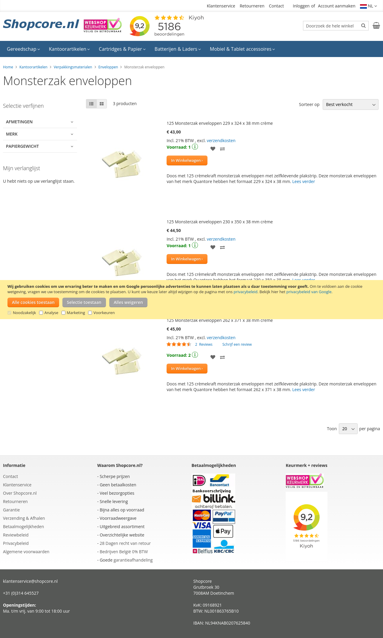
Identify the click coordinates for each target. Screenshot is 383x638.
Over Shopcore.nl (20, 493)
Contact (276, 6)
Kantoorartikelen (33, 67)
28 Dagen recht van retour (125, 543)
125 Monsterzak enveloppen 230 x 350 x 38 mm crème (220, 222)
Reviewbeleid (16, 535)
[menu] (191, 49)
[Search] (363, 25)
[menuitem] (23, 49)
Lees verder (303, 181)
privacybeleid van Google (308, 291)
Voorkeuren (104, 312)
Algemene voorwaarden (26, 551)
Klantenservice (221, 6)
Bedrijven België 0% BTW (124, 551)
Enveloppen (108, 67)
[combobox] (336, 25)
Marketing (76, 312)
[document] (192, 300)
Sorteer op (309, 104)
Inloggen (301, 6)
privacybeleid (245, 291)
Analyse (51, 312)
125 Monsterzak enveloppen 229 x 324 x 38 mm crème (220, 123)
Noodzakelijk (24, 312)
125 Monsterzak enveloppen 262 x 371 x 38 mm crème (220, 320)
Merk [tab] (12, 134)
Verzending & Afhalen (24, 518)
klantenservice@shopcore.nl (30, 581)
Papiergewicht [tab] (22, 146)
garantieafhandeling (133, 560)
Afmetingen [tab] (19, 121)
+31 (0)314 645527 (21, 593)
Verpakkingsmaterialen (73, 67)
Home (8, 67)
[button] (368, 6)
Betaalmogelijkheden (23, 526)
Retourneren (252, 6)
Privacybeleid (16, 543)
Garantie (11, 510)
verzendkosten (221, 140)
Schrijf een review (237, 344)
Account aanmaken (336, 6)
